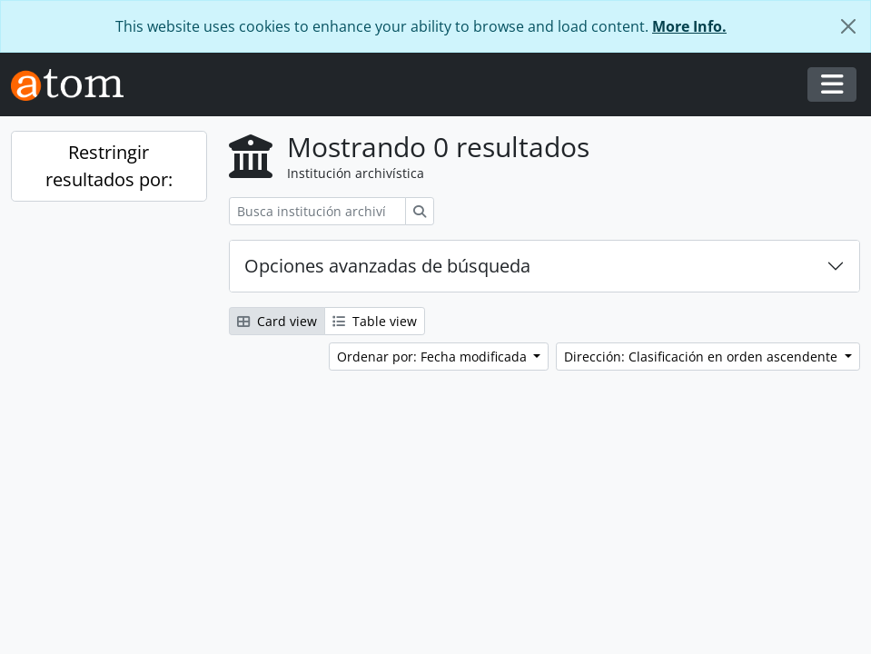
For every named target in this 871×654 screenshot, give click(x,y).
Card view (277, 321)
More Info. (689, 26)
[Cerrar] (848, 26)
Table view (374, 321)
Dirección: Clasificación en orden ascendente (702, 356)
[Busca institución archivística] (317, 211)
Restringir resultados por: (109, 166)
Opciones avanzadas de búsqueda (387, 265)
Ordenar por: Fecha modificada (433, 356)
